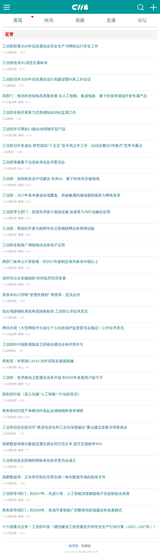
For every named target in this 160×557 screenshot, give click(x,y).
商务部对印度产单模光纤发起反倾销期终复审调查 (42, 411)
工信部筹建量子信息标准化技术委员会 (33, 162)
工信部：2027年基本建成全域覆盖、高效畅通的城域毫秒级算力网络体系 (61, 195)
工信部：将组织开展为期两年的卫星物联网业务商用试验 (48, 228)
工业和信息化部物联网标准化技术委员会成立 (39, 460)
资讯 (17, 20)
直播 (111, 20)
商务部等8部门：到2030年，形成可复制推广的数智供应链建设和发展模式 (62, 510)
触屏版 (73, 546)
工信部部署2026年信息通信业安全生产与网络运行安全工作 (50, 46)
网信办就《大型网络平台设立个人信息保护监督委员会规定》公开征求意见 (63, 328)
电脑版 (86, 546)
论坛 (142, 20)
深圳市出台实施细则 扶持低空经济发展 (34, 278)
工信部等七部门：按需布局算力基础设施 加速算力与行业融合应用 (56, 212)
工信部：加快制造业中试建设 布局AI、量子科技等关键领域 (50, 179)
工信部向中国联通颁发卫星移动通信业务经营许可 (42, 344)
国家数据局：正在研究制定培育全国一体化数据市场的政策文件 (54, 477)
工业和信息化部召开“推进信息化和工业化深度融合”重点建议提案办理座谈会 (64, 427)
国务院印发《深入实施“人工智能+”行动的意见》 (41, 394)
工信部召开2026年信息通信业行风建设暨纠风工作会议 (46, 79)
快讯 (48, 20)
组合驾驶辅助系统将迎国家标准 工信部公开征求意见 (45, 311)
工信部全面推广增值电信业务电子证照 (33, 245)
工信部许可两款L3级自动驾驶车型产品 (33, 129)
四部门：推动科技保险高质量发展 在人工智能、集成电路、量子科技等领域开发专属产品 (74, 96)
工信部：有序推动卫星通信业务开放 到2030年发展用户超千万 (52, 378)
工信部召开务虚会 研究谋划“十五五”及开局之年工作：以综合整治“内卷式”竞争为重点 (72, 146)
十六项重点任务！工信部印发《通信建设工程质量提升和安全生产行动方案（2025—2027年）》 (79, 527)
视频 (80, 20)
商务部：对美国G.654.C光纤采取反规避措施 (38, 361)
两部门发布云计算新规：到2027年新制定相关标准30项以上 (50, 262)
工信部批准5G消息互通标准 (24, 63)
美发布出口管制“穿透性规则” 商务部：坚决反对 (41, 295)
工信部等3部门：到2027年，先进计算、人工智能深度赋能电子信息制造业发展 (66, 494)
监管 (9, 34)
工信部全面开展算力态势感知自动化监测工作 (39, 112)
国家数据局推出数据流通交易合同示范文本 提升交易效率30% (52, 444)
